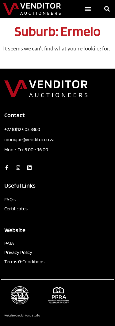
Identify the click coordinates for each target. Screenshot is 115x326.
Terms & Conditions (24, 261)
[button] (87, 9)
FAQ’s (10, 199)
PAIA (9, 243)
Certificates (16, 209)
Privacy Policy (18, 252)
